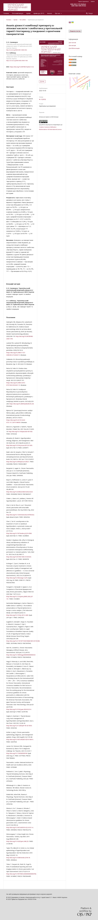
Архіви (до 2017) (38, 13)
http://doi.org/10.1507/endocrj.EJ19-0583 (19, 533)
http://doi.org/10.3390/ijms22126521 (17, 462)
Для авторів (72, 45)
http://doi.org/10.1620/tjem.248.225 (17, 841)
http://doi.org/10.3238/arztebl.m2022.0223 (19, 492)
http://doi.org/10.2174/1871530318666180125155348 (23, 641)
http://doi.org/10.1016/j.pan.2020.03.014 (18, 709)
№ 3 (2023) (23, 20)
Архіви (28, 13)
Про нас (57, 13)
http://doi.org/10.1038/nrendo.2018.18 (18, 858)
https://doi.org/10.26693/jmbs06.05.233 (21, 404)
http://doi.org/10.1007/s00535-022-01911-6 (19, 827)
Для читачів (72, 42)
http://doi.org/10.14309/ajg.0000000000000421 (21, 655)
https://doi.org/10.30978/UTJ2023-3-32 (22, 67)
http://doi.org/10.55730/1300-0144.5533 (18, 557)
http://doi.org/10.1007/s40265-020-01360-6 (19, 739)
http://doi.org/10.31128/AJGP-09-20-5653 (19, 726)
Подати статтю (75, 31)
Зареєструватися (83, 1)
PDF (43, 81)
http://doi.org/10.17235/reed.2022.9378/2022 (20, 515)
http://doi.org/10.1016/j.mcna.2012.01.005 (19, 445)
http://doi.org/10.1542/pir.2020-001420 (20, 431)
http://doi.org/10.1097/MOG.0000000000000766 (21, 874)
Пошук (90, 13)
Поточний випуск (17, 13)
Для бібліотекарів (74, 48)
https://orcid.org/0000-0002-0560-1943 (17, 60)
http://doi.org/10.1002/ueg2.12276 (17, 578)
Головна (6, 13)
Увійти (93, 1)
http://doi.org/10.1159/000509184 (16, 753)
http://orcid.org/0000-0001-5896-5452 (16, 50)
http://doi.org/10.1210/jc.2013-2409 (17, 615)
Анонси (49, 13)
